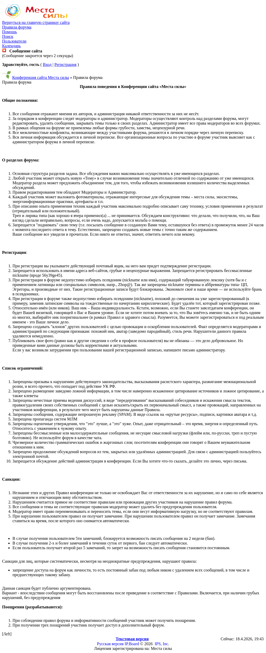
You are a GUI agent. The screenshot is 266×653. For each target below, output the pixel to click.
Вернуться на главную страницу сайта (36, 22)
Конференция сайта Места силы (40, 77)
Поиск (7, 36)
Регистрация (65, 64)
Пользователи (14, 41)
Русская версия (110, 644)
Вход (47, 64)
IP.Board (132, 644)
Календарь (11, 46)
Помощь (9, 32)
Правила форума (16, 27)
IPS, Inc (161, 644)
